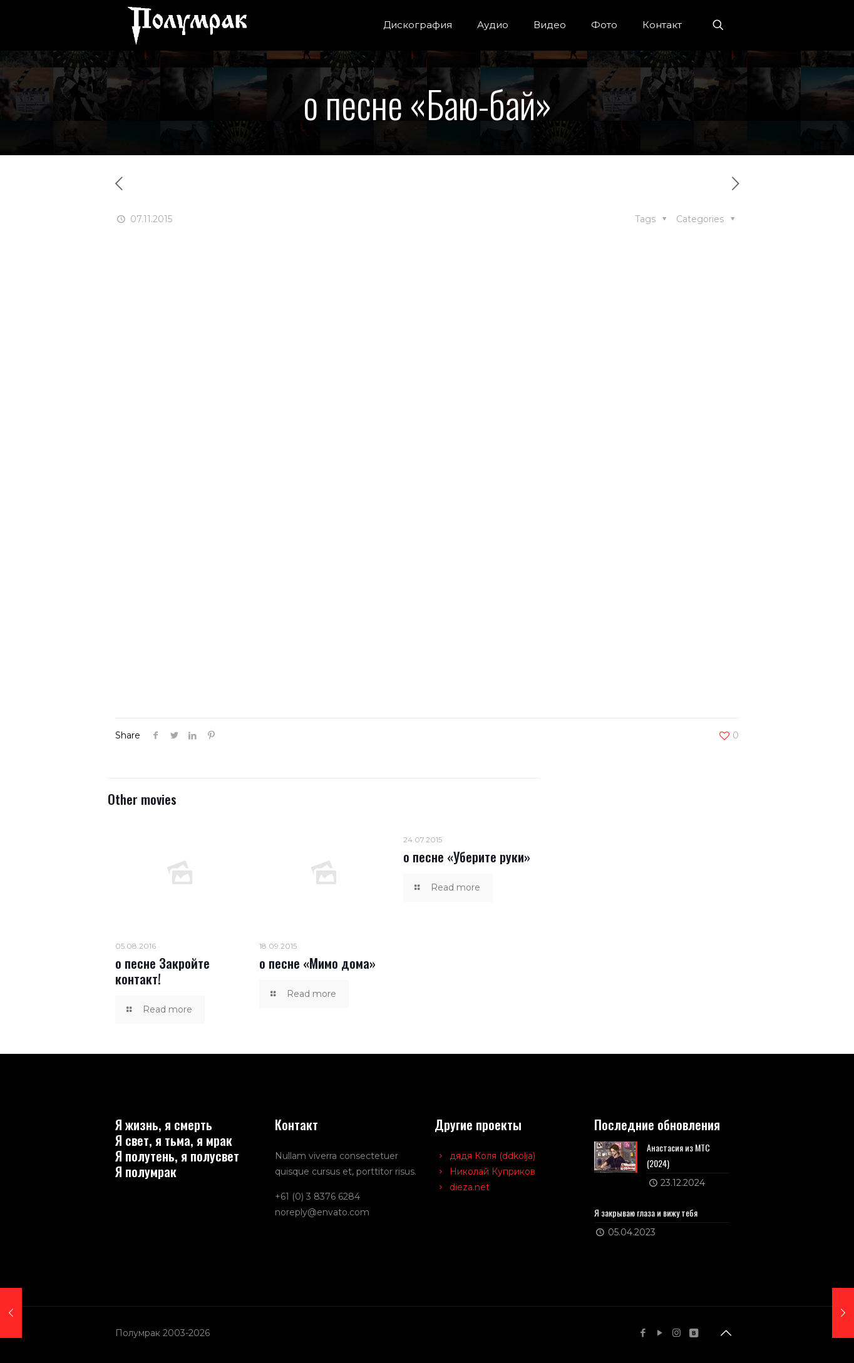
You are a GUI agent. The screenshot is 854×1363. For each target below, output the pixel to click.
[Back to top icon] (726, 1333)
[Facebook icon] (642, 1333)
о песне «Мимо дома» (317, 962)
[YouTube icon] (659, 1333)
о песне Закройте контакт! (162, 970)
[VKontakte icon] (693, 1333)
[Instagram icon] (676, 1333)
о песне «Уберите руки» (466, 856)
